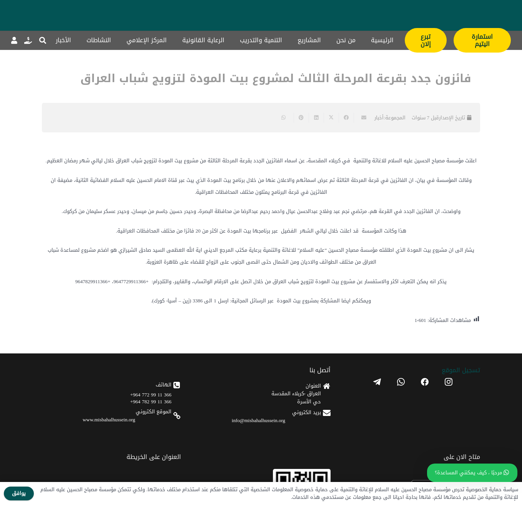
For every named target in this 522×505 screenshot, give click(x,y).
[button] (43, 40)
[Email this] (361, 118)
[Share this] (346, 118)
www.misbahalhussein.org (109, 419)
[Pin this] (301, 118)
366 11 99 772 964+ (150, 394)
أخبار (379, 117)
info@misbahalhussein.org (258, 420)
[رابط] (28, 40)
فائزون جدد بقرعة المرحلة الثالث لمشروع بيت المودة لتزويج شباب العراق (275, 78)
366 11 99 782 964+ (150, 401)
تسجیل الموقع (461, 370)
